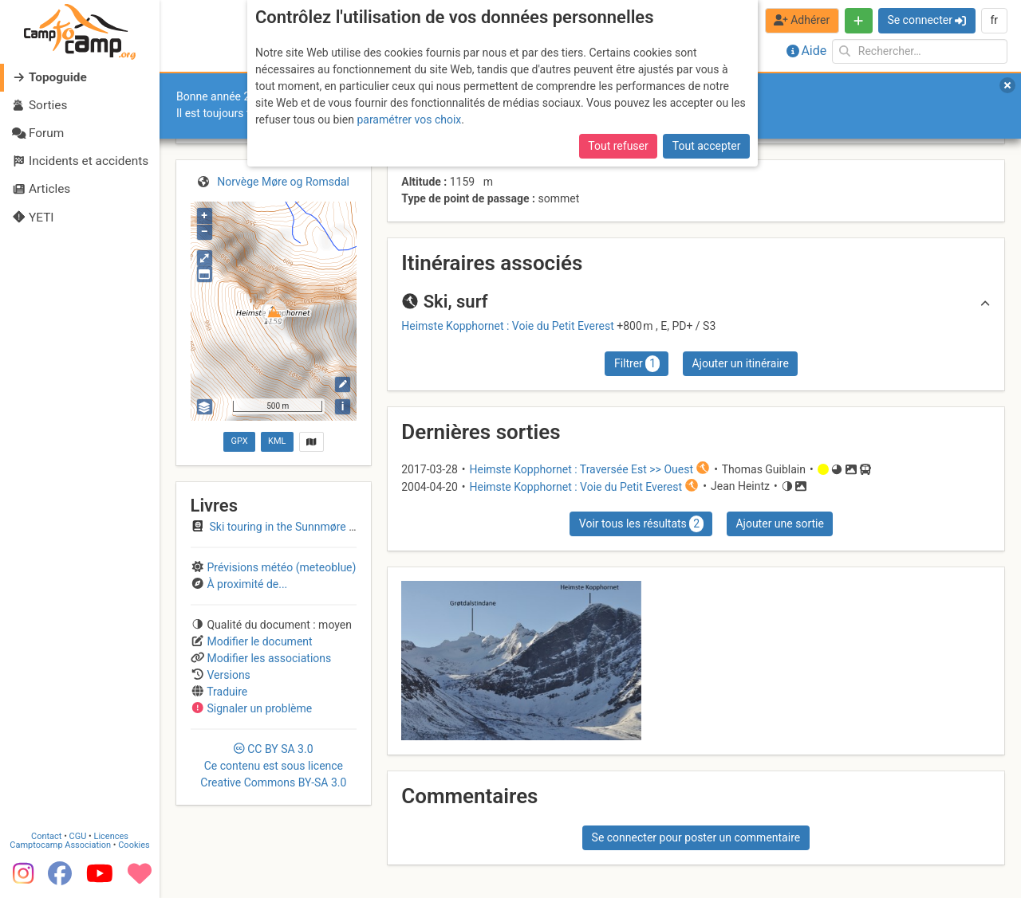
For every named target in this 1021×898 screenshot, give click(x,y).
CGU (78, 836)
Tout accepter (706, 145)
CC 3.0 (273, 766)
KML (277, 441)
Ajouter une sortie (779, 523)
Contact (46, 836)
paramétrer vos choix (409, 119)
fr (994, 20)
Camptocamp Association (60, 845)
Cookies (133, 845)
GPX (239, 441)
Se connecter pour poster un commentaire (696, 837)
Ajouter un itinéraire (740, 363)
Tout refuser (618, 145)
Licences (111, 836)
